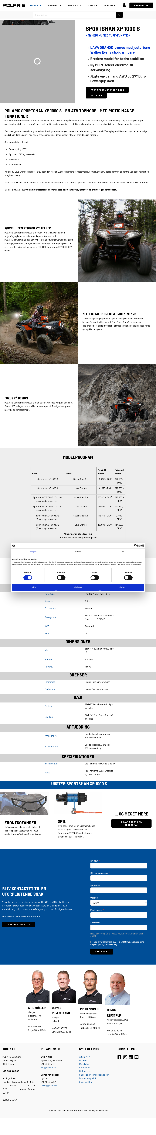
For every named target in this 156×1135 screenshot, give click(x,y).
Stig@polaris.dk (48, 1067)
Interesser (95, 922)
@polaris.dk (51, 1085)
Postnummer (97, 910)
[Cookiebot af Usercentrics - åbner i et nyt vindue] (131, 545)
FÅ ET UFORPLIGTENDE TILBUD (107, 90)
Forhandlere (109, 5)
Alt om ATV (73, 5)
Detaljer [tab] (78, 552)
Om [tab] (123, 552)
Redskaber (53, 5)
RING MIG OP (101, 951)
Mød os (91, 5)
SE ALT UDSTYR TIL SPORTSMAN (131, 823)
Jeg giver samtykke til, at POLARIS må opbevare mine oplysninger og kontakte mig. (117, 943)
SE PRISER (96, 95)
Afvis (34, 587)
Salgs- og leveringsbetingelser (94, 1074)
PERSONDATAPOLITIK (18, 924)
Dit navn (95, 860)
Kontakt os (84, 1067)
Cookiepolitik (85, 1082)
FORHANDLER (141, 5)
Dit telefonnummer (100, 873)
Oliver (43, 1085)
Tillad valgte (78, 587)
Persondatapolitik (87, 1078)
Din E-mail (96, 885)
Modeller (34, 5)
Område (94, 897)
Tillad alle (122, 587)
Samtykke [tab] (33, 552)
